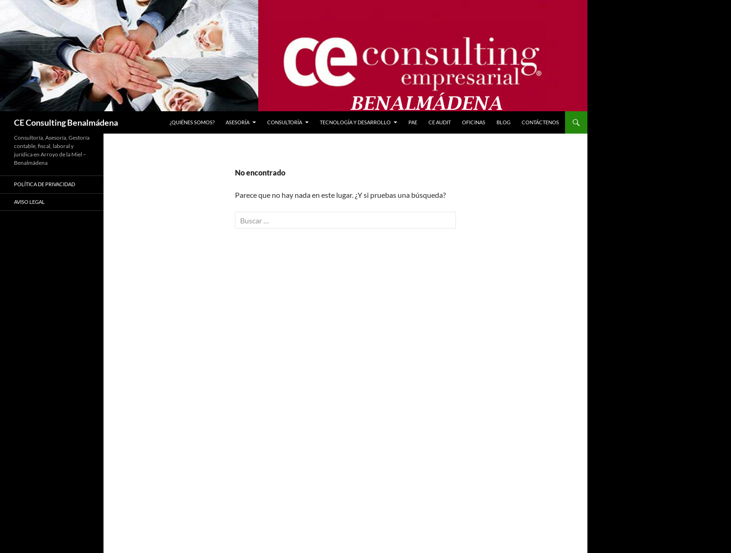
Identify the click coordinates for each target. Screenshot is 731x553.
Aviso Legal (29, 202)
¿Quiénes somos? (192, 122)
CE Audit (439, 122)
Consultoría (284, 122)
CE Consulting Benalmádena (66, 122)
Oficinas (473, 122)
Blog (503, 122)
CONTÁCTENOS (540, 122)
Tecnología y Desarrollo (355, 122)
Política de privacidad (44, 184)
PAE (412, 122)
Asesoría (237, 122)
